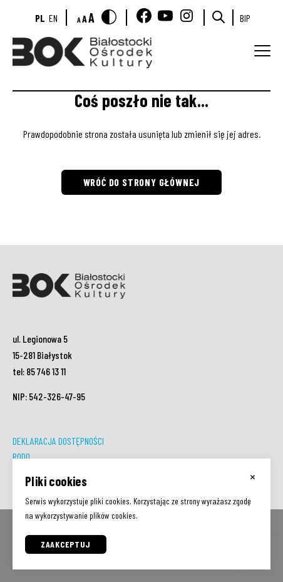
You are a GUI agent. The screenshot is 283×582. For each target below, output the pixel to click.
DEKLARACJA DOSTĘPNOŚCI (58, 441)
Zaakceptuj (66, 544)
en (53, 18)
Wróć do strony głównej (141, 182)
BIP (245, 18)
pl (40, 18)
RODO (21, 456)
